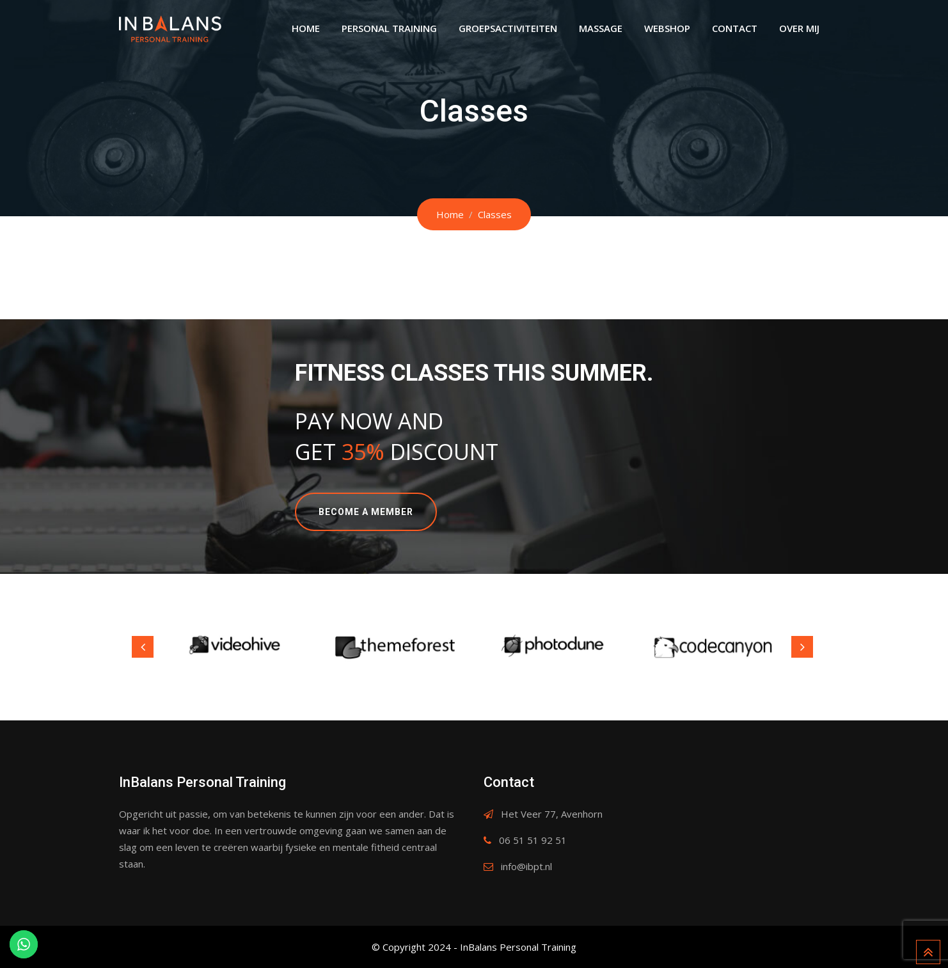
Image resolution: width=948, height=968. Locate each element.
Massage (600, 28)
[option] (236, 647)
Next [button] (802, 647)
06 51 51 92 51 (533, 840)
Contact (734, 28)
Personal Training (389, 28)
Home (306, 28)
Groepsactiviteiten (508, 28)
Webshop (667, 28)
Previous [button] (143, 647)
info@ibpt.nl (526, 866)
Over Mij (799, 28)
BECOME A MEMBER (366, 512)
